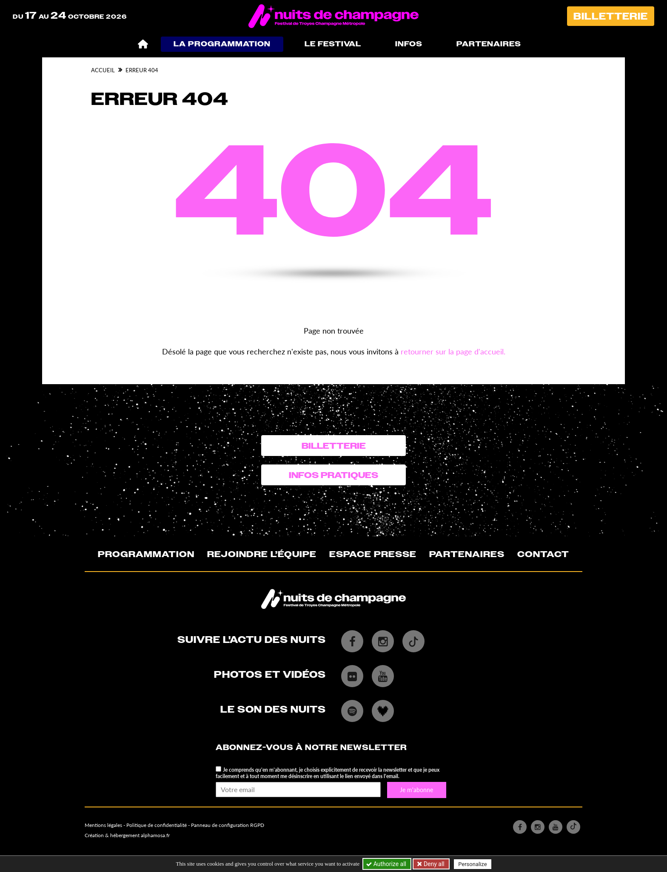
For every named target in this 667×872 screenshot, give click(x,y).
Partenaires (467, 554)
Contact (543, 554)
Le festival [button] (333, 44)
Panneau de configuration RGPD (227, 825)
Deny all (433, 864)
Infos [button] (408, 44)
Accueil (103, 70)
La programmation (222, 44)
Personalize (472, 864)
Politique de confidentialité (156, 825)
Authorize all (387, 864)
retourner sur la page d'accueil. (453, 351)
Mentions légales (103, 825)
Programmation (146, 554)
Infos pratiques (333, 475)
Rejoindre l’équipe (261, 554)
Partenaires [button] (488, 44)
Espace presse (372, 554)
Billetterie (610, 16)
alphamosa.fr (155, 835)
